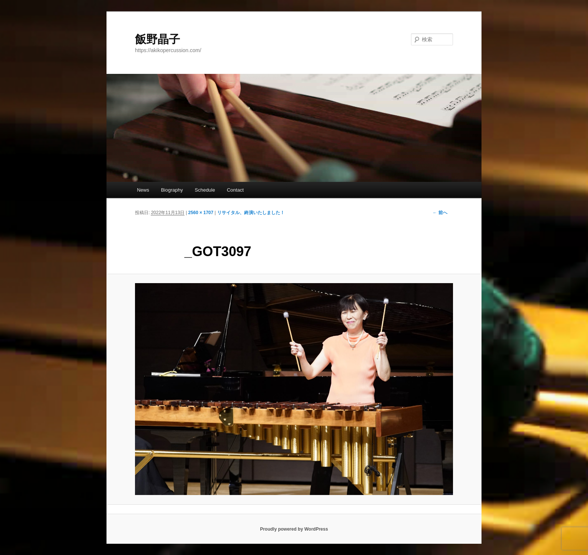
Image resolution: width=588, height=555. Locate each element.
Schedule (205, 190)
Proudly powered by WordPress (294, 529)
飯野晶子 (157, 39)
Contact (235, 190)
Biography (172, 190)
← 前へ (440, 212)
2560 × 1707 (200, 212)
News (143, 190)
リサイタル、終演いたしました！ (251, 212)
